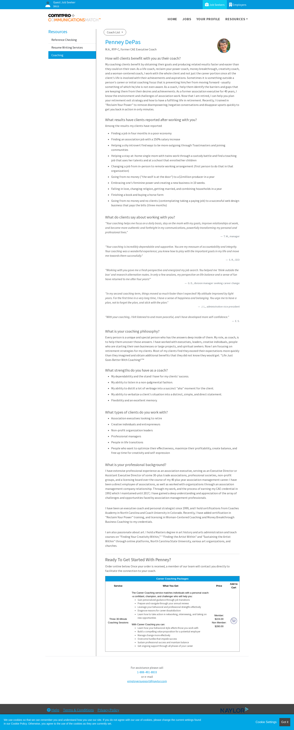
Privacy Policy (108, 710)
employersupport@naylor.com (147, 681)
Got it (284, 722)
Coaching (57, 55)
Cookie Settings (266, 722)
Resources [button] (235, 19)
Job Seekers (215, 4)
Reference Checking (64, 40)
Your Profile (208, 19)
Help (53, 710)
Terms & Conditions (78, 710)
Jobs (186, 19)
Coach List (114, 32)
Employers (237, 4)
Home (172, 19)
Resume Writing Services (67, 47)
